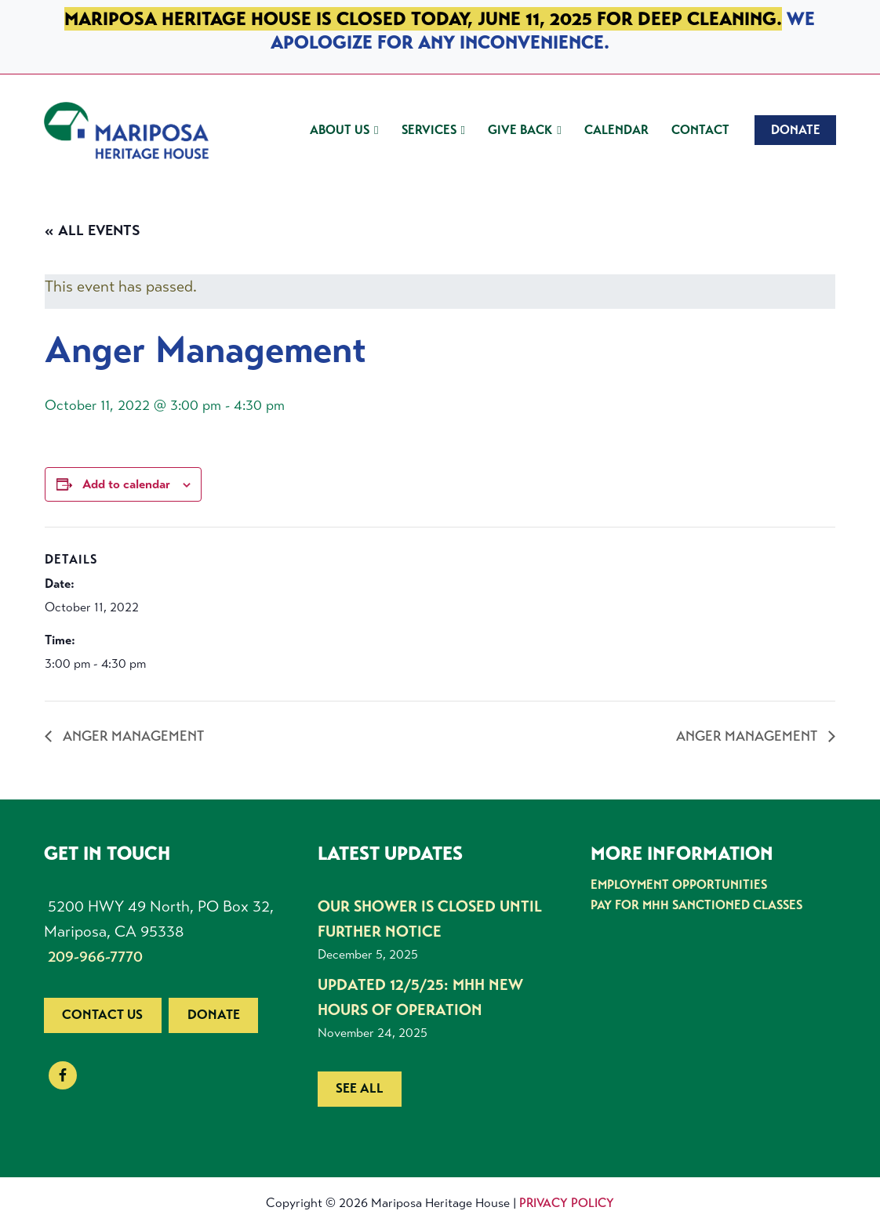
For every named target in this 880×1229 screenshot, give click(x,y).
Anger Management (132, 736)
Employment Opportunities (679, 884)
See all (360, 1088)
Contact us (102, 1014)
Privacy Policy (566, 1202)
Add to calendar (126, 484)
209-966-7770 (95, 956)
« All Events (92, 230)
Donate (213, 1014)
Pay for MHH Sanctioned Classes (696, 904)
